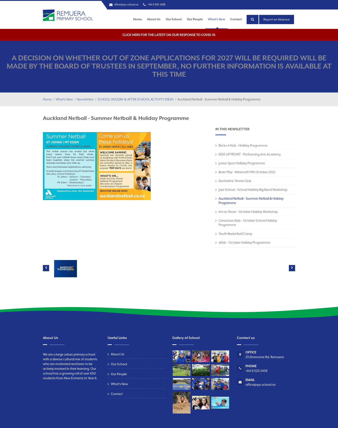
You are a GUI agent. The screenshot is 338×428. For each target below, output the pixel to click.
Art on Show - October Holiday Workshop (248, 211)
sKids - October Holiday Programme (244, 242)
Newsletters (85, 99)
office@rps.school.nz (126, 4)
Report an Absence (276, 19)
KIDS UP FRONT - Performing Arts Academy (250, 154)
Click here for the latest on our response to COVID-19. (169, 35)
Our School (174, 19)
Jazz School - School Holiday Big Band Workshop (253, 189)
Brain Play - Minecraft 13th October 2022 (247, 172)
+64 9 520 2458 (156, 4)
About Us (154, 19)
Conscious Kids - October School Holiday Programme (248, 223)
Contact (236, 19)
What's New (216, 19)
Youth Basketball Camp (235, 233)
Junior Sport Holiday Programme (242, 163)
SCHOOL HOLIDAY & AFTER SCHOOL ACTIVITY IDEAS (135, 99)
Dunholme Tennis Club (235, 181)
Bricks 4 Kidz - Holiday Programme (243, 145)
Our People (195, 19)
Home (137, 19)
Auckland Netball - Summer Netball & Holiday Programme (251, 201)
